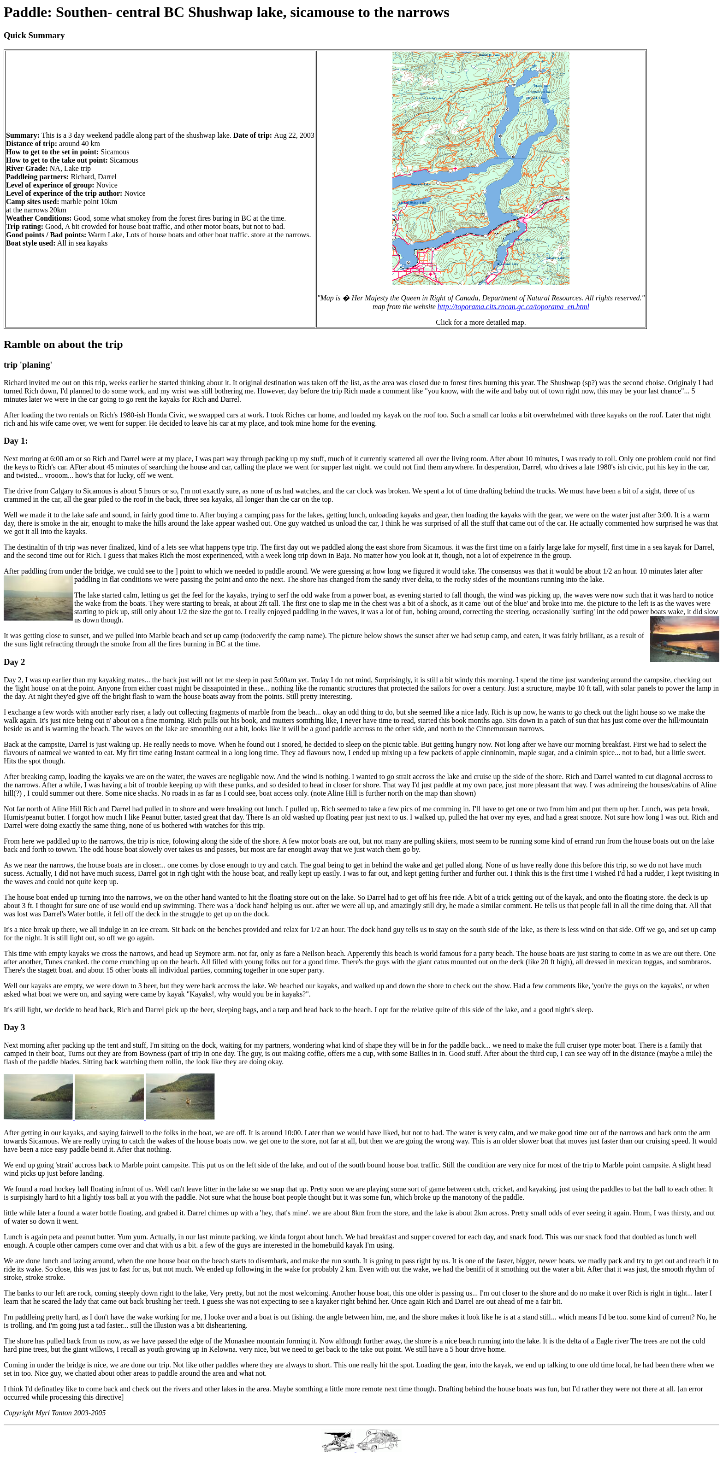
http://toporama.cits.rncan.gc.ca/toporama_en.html (513, 307)
